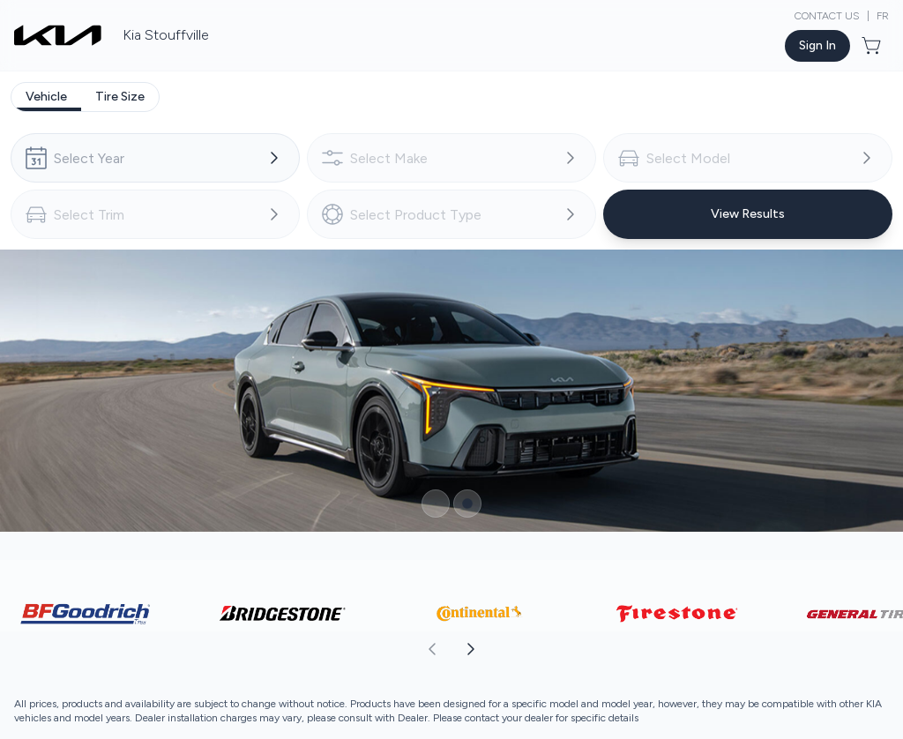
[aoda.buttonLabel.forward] (676, 649)
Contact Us (827, 16)
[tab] (46, 97)
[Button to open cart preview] (873, 46)
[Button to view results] (747, 214)
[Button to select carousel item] (436, 503)
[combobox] (155, 158)
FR (883, 16)
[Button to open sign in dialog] (817, 46)
